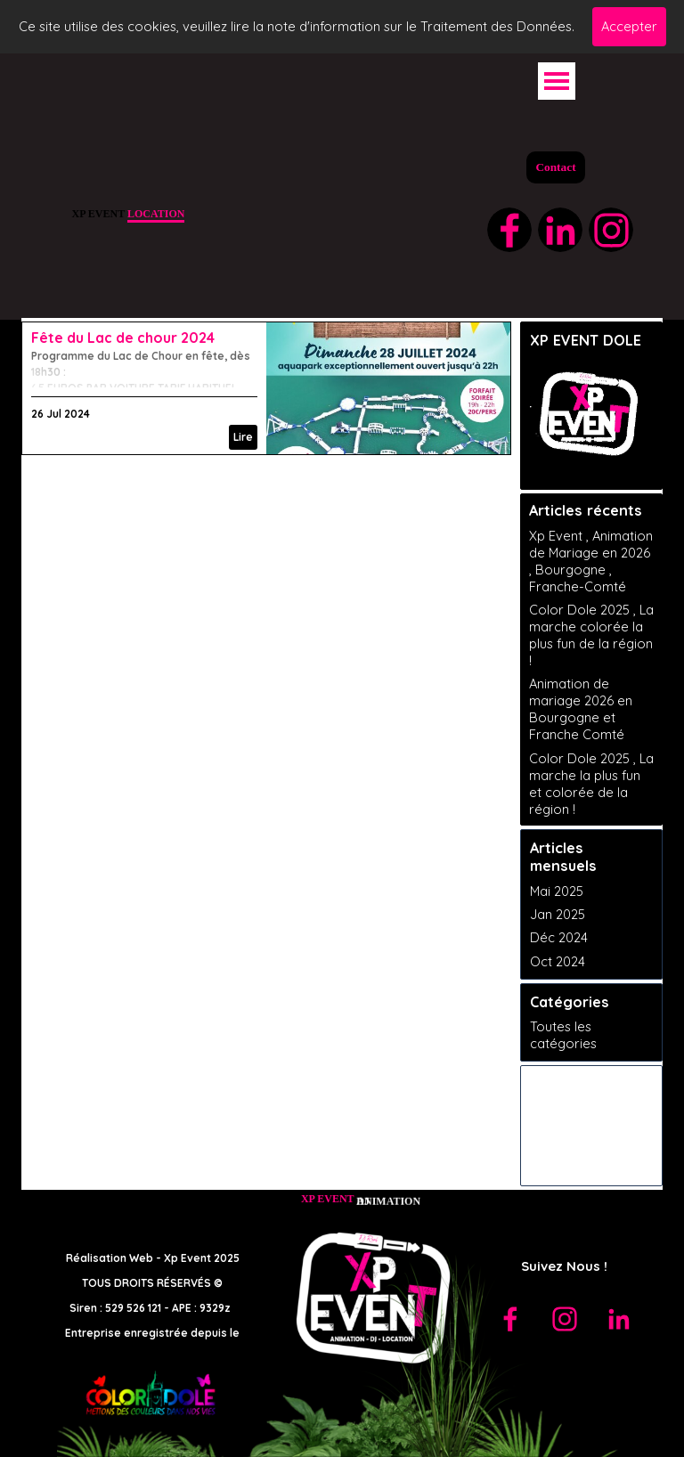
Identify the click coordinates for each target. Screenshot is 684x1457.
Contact (555, 167)
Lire (243, 437)
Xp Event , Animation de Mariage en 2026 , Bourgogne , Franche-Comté (591, 561)
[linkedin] (560, 230)
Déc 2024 (559, 937)
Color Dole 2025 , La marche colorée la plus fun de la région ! (591, 635)
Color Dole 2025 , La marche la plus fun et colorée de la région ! (591, 784)
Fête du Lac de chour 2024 (123, 337)
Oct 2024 (557, 961)
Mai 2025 (556, 891)
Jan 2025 (557, 914)
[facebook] (509, 230)
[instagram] (611, 230)
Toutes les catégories (563, 1035)
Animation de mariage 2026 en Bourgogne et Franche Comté (580, 709)
